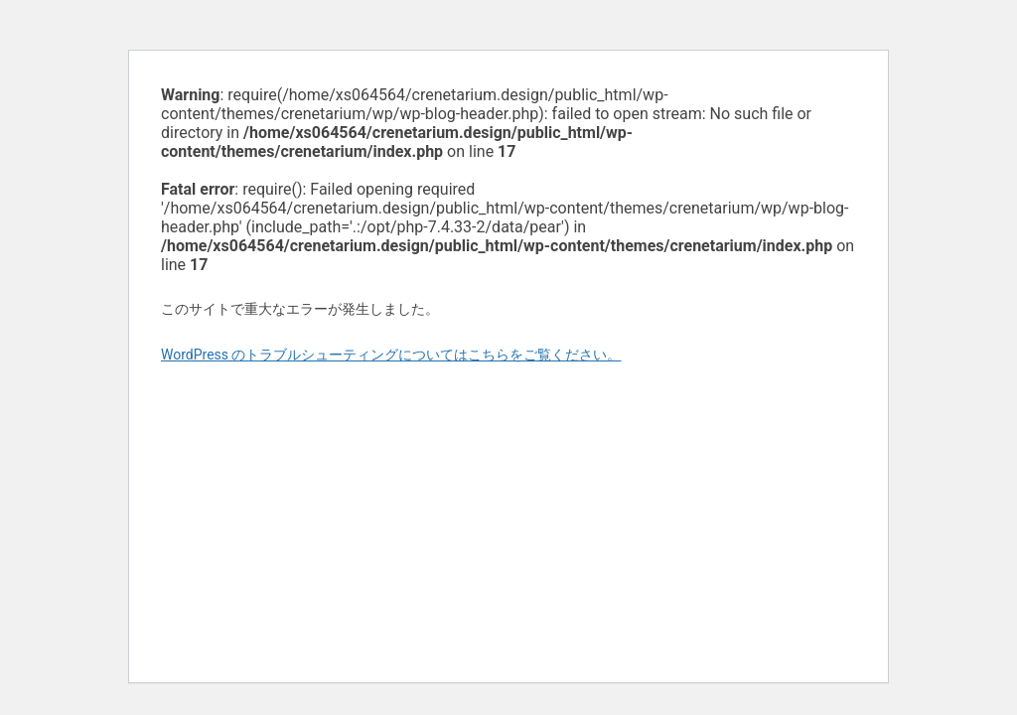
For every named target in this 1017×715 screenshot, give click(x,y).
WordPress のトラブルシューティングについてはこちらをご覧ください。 (391, 354)
